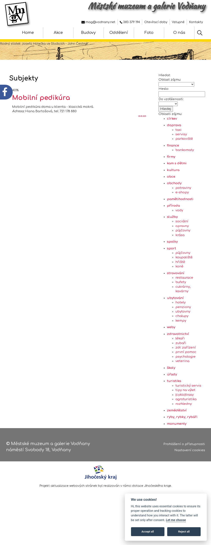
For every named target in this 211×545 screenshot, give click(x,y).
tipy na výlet (185, 402)
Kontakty (196, 22)
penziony (183, 319)
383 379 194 (130, 22)
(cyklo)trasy (184, 407)
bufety (180, 295)
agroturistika (186, 412)
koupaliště (183, 270)
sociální (181, 234)
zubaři (180, 355)
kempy (180, 333)
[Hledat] (199, 32)
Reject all (184, 531)
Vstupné (178, 22)
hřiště (180, 274)
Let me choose (176, 520)
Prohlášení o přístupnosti (184, 445)
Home (28, 32)
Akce (58, 32)
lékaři (180, 351)
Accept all (148, 531)
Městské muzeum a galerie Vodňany (146, 6)
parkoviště (184, 151)
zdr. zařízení (185, 360)
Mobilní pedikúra (41, 110)
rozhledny (183, 416)
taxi (178, 142)
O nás (179, 32)
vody (179, 223)
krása (180, 247)
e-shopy (182, 205)
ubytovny (182, 324)
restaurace (184, 290)
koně (179, 279)
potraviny (183, 200)
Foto (149, 32)
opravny (182, 238)
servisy (181, 147)
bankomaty (184, 162)
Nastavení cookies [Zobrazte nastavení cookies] (189, 451)
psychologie (185, 369)
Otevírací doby (155, 22)
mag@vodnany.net (98, 22)
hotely (180, 315)
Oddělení (118, 32)
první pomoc (185, 364)
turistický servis (188, 398)
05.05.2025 (142, 129)
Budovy (88, 32)
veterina (182, 373)
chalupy (181, 329)
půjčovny (182, 243)
